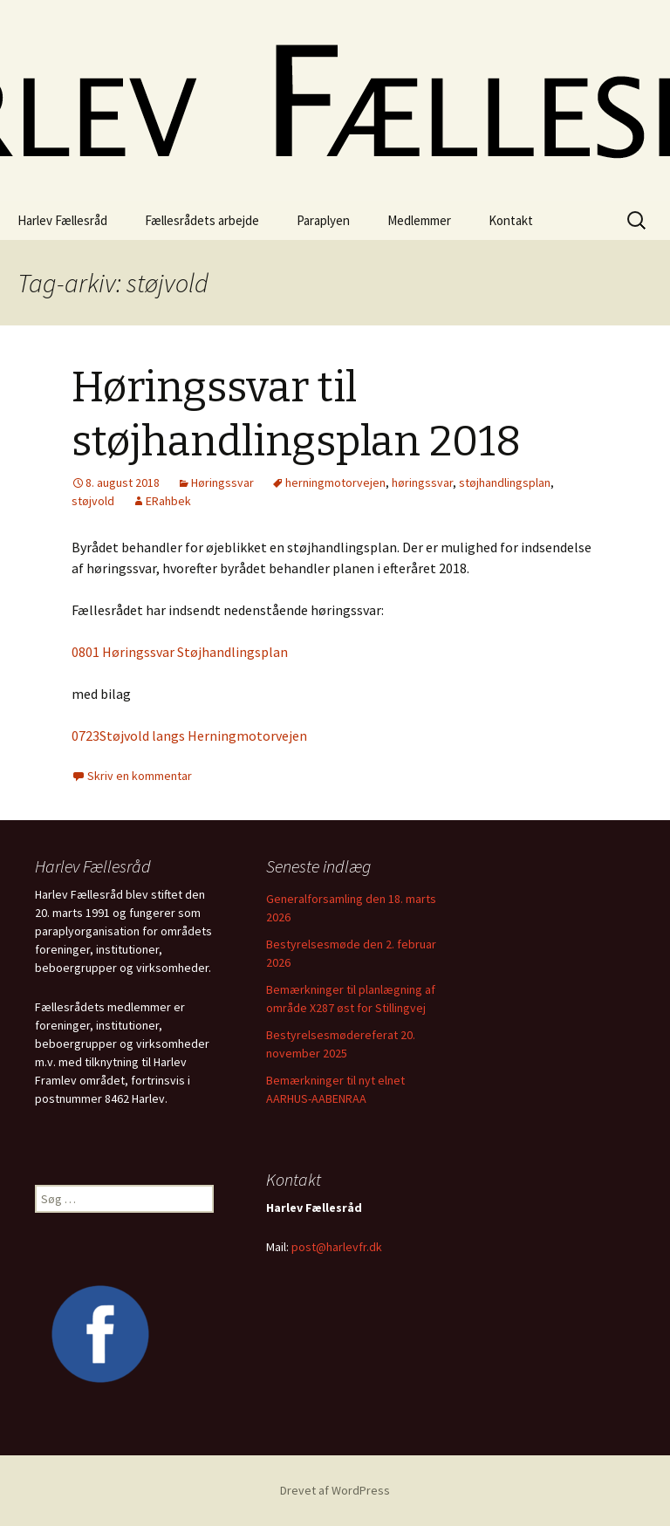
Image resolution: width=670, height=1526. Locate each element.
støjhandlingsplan (504, 482)
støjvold (93, 501)
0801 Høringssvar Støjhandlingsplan (180, 651)
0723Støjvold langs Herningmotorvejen (189, 735)
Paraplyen (323, 220)
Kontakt (511, 220)
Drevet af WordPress (335, 1490)
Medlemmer (419, 220)
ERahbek (168, 501)
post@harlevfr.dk (336, 1247)
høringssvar (422, 482)
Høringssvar (222, 482)
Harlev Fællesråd (62, 220)
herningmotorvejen (335, 482)
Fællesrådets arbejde (202, 220)
